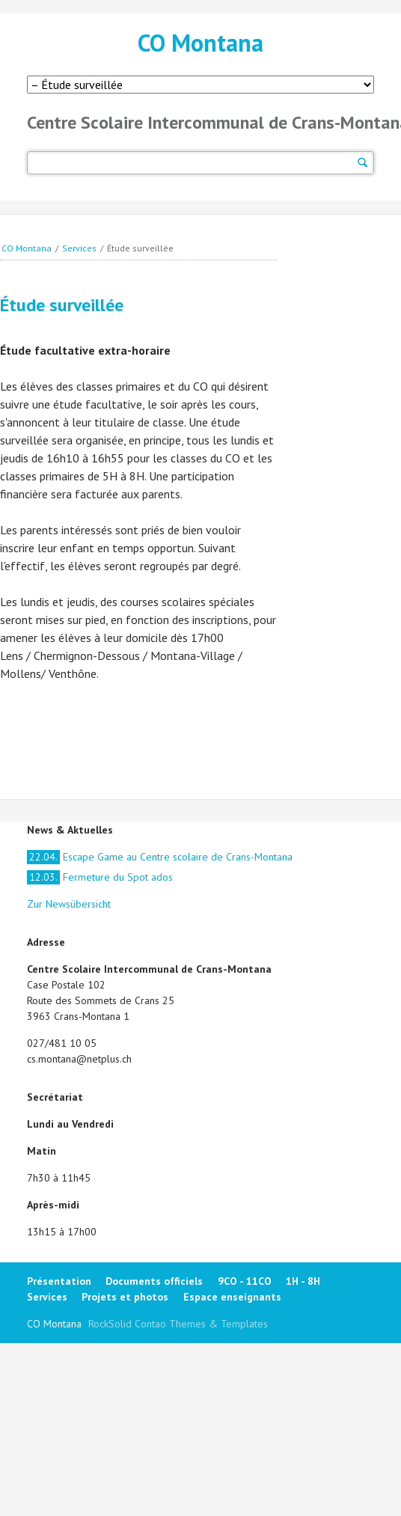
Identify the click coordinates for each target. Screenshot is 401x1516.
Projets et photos (125, 1296)
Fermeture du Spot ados (100, 877)
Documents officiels (154, 1281)
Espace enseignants (232, 1296)
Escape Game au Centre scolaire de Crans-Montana (160, 857)
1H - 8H (303, 1281)
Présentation (59, 1281)
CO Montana (200, 42)
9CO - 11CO (245, 1281)
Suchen (362, 163)
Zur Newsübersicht (69, 904)
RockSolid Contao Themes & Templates (178, 1323)
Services (79, 248)
